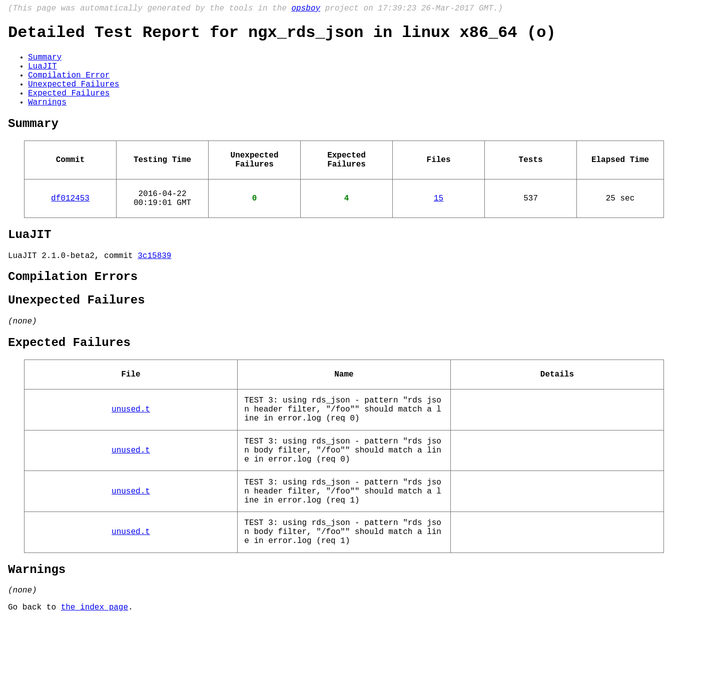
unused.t (131, 458)
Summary (45, 63)
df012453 (70, 224)
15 (438, 224)
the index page (94, 683)
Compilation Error (69, 85)
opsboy (305, 9)
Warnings (47, 118)
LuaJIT (42, 74)
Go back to (34, 683)
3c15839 (154, 288)
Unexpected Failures (73, 96)
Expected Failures (69, 107)
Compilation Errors (73, 311)
